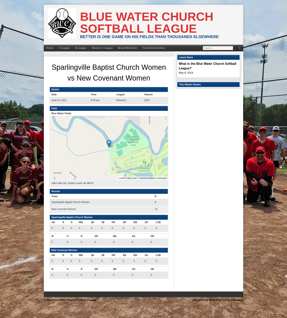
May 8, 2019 (186, 72)
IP (52, 236)
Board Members (127, 47)
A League (64, 47)
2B (92, 222)
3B (102, 222)
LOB (158, 222)
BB (135, 222)
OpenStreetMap (147, 178)
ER (96, 236)
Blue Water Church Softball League (146, 22)
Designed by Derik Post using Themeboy (218, 299)
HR (113, 222)
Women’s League (102, 47)
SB (124, 222)
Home (49, 47)
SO (146, 222)
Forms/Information (153, 47)
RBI (81, 222)
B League (81, 47)
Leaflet (122, 178)
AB (53, 222)
